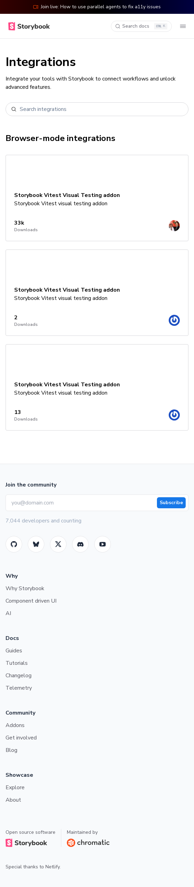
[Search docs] (141, 26)
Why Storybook (25, 588)
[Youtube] (102, 544)
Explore (15, 787)
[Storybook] (80, 544)
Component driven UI (31, 601)
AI (8, 613)
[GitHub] (14, 544)
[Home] (28, 26)
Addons (15, 725)
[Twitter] (58, 544)
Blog (11, 750)
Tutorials (17, 663)
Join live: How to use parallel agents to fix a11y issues (97, 6)
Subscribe (171, 502)
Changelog (19, 675)
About (13, 800)
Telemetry (19, 688)
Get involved (21, 738)
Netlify (52, 867)
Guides (14, 650)
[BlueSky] (36, 544)
